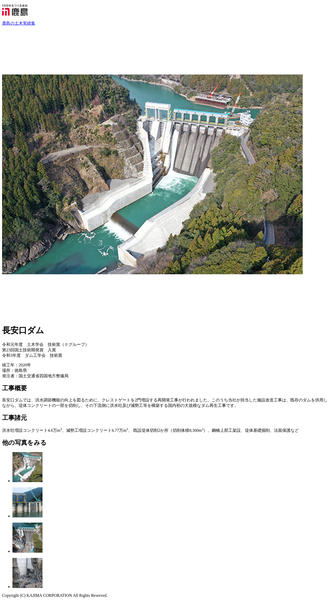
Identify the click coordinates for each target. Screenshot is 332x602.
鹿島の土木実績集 (18, 23)
